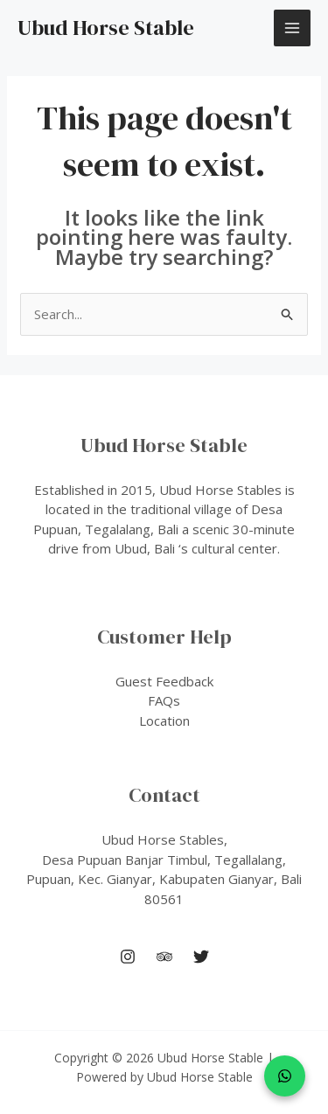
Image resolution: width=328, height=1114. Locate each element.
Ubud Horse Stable (105, 27)
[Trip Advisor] (164, 956)
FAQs (164, 700)
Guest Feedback (164, 681)
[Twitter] (201, 956)
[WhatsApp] (284, 1076)
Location (164, 720)
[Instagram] (128, 956)
